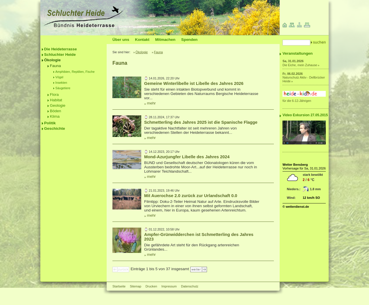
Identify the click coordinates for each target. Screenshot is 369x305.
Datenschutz (189, 286)
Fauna (55, 66)
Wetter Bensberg (295, 164)
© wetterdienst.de (296, 206)
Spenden (189, 39)
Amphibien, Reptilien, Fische (75, 71)
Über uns (120, 39)
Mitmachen (165, 39)
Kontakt (142, 39)
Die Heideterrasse (60, 49)
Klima (55, 116)
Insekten (61, 82)
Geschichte (54, 128)
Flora (54, 94)
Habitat (56, 100)
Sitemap (135, 286)
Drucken (151, 286)
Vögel (59, 77)
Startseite (118, 286)
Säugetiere (62, 88)
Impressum (169, 286)
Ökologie (52, 60)
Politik (50, 123)
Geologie (57, 105)
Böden (55, 111)
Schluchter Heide (60, 54)
